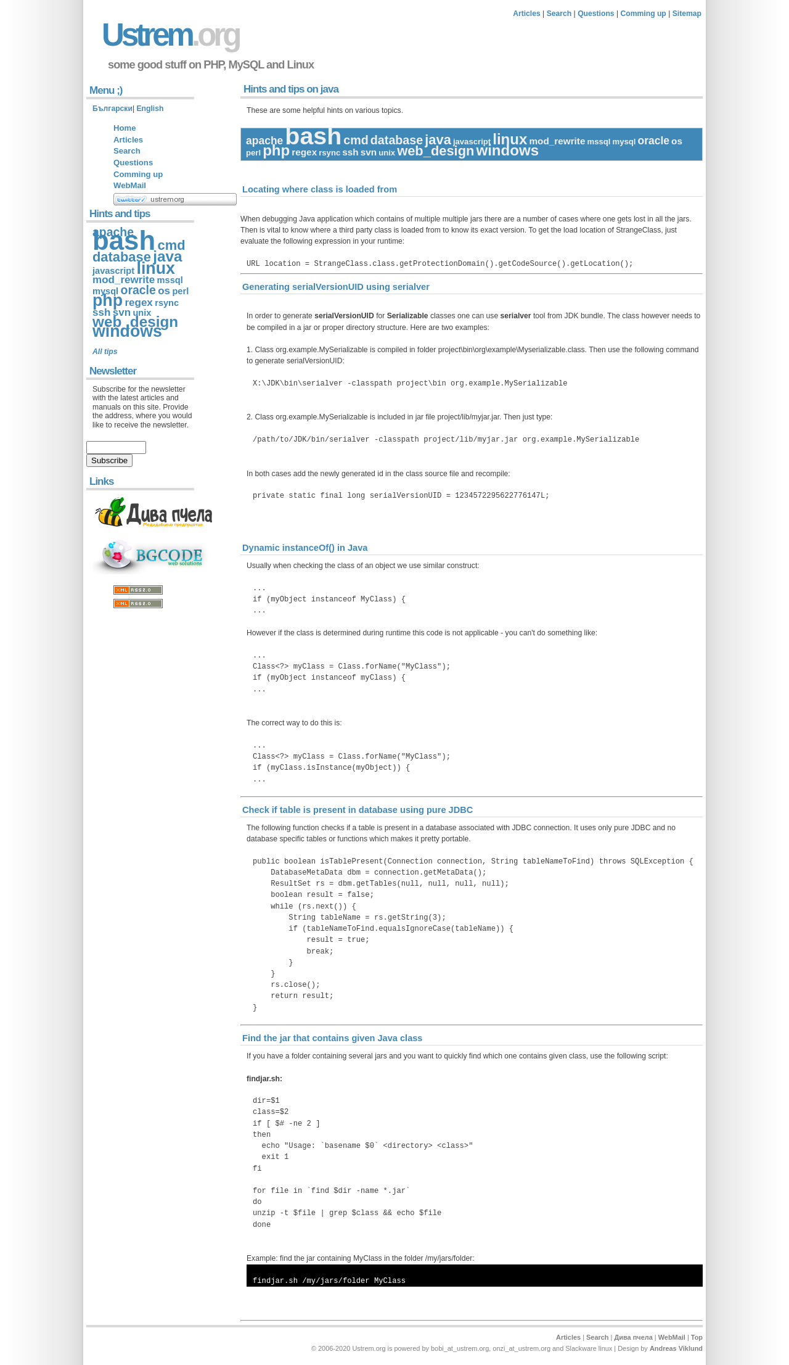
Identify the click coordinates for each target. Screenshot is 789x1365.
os (676, 141)
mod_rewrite (557, 141)
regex (304, 152)
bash (313, 135)
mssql (599, 141)
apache (264, 140)
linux (510, 139)
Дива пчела (633, 1337)
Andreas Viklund (676, 1348)
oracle (654, 140)
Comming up (643, 13)
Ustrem (170, 34)
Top (697, 1337)
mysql (624, 141)
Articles (527, 13)
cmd (355, 140)
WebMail (129, 185)
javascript (472, 141)
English (149, 108)
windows (507, 150)
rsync (329, 152)
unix (386, 152)
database (396, 140)
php (276, 150)
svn (369, 152)
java (438, 139)
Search (559, 13)
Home (124, 128)
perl (253, 152)
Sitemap (686, 13)
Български (112, 108)
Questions (596, 13)
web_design (435, 151)
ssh (350, 152)
